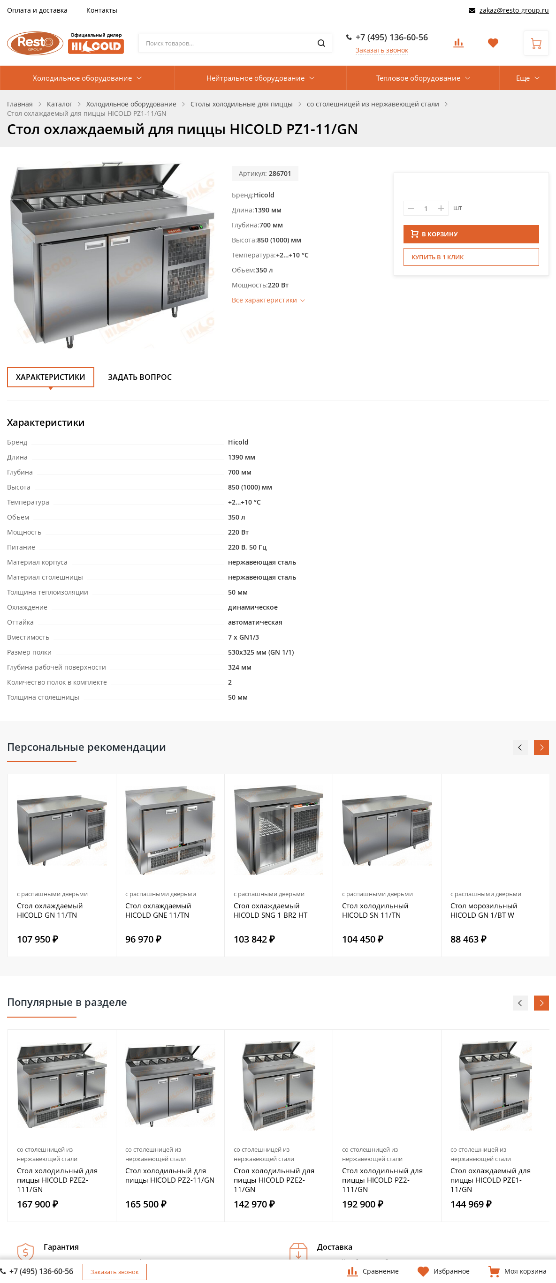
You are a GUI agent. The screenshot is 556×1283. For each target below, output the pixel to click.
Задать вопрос (140, 377)
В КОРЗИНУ (434, 237)
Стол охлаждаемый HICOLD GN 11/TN (50, 910)
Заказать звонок (382, 49)
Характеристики (50, 377)
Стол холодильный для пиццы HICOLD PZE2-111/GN (57, 1180)
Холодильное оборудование (82, 78)
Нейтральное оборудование (255, 78)
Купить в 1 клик (437, 260)
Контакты (101, 10)
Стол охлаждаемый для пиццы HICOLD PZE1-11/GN (490, 1180)
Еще (523, 78)
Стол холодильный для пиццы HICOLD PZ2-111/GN (382, 1180)
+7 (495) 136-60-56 (392, 37)
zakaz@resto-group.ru (514, 10)
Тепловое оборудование (418, 78)
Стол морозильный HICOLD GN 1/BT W (484, 910)
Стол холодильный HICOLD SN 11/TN (375, 910)
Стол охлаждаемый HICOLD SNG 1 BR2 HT (270, 910)
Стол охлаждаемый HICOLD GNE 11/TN (158, 910)
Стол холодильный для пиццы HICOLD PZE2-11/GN (274, 1180)
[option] (62, 865)
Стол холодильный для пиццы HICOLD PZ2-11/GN (169, 1175)
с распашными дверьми (52, 894)
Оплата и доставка (37, 10)
